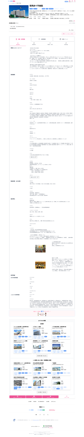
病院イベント (64, 39)
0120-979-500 (48, 426)
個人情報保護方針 (41, 401)
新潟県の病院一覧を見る (42, 355)
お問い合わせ (53, 401)
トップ (9, 3)
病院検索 (13, 3)
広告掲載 (47, 401)
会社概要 (29, 401)
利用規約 (34, 401)
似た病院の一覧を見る (42, 392)
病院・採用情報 (20, 39)
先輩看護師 (42, 39)
